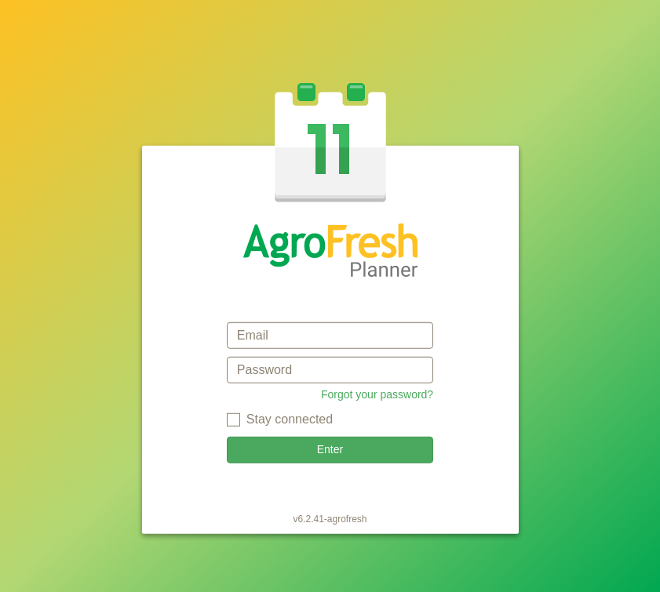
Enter (330, 449)
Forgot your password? (377, 394)
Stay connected (289, 419)
